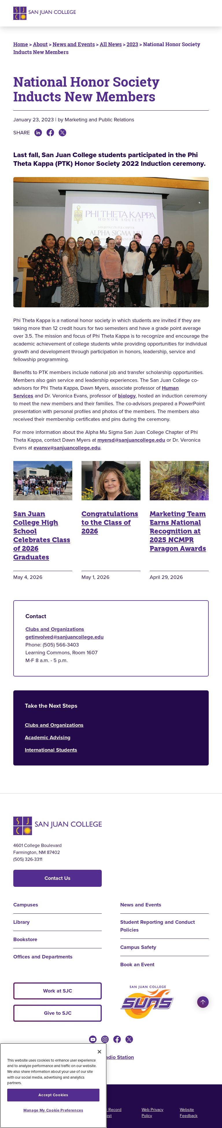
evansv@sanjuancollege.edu (67, 447)
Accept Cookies (53, 1095)
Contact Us (58, 878)
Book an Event (137, 964)
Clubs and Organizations (54, 629)
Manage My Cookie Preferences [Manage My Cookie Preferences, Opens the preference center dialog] (53, 1110)
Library (21, 922)
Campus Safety (138, 947)
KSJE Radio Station (111, 1057)
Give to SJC (57, 1013)
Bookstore (25, 939)
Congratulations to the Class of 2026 (110, 522)
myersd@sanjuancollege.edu (131, 440)
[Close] (99, 1051)
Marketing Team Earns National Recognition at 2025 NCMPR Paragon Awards (178, 531)
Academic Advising (48, 737)
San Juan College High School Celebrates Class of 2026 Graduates (41, 535)
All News (111, 44)
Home (20, 44)
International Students (51, 750)
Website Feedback (188, 1113)
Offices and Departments (43, 956)
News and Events (74, 44)
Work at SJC (57, 991)
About (40, 44)
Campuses (25, 904)
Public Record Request (109, 1113)
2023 (132, 44)
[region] (53, 1085)
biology (127, 395)
